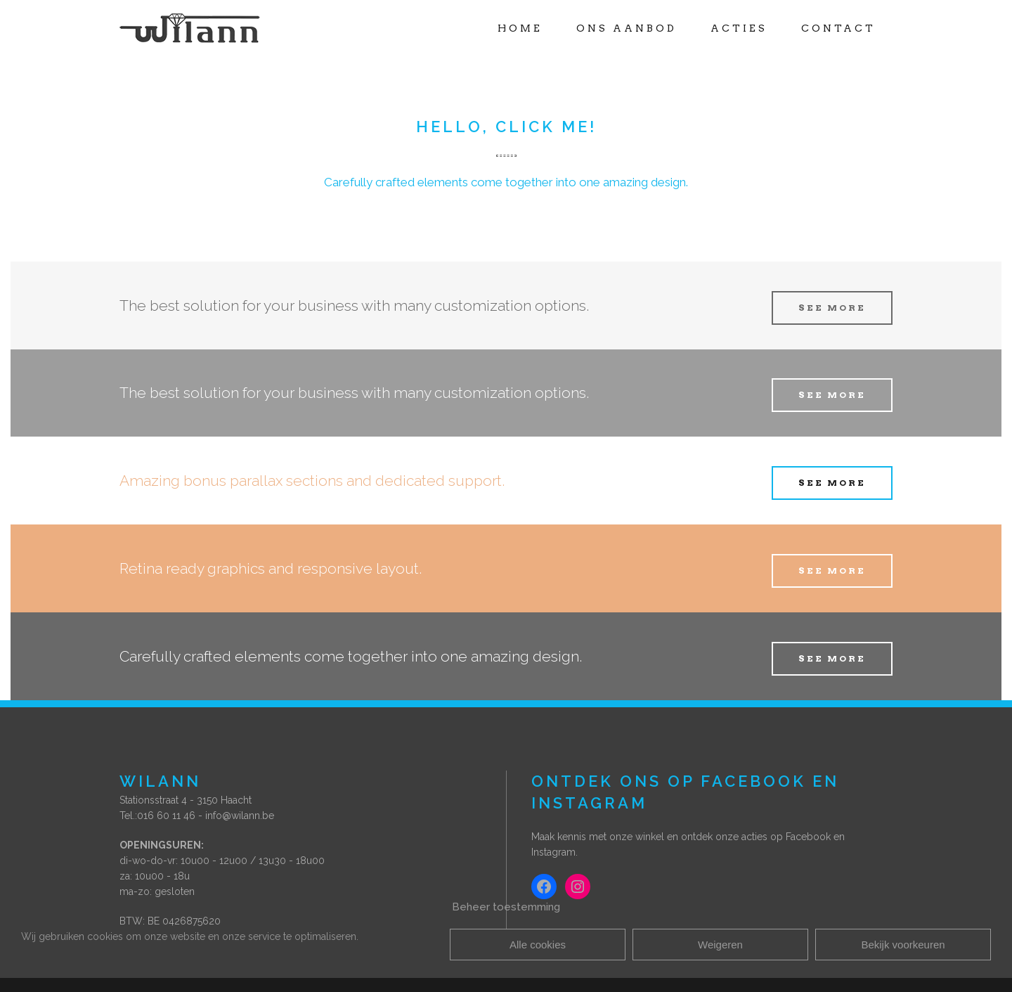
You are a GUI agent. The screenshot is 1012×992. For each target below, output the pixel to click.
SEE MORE (832, 307)
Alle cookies (538, 945)
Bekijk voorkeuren (903, 945)
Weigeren (720, 945)
